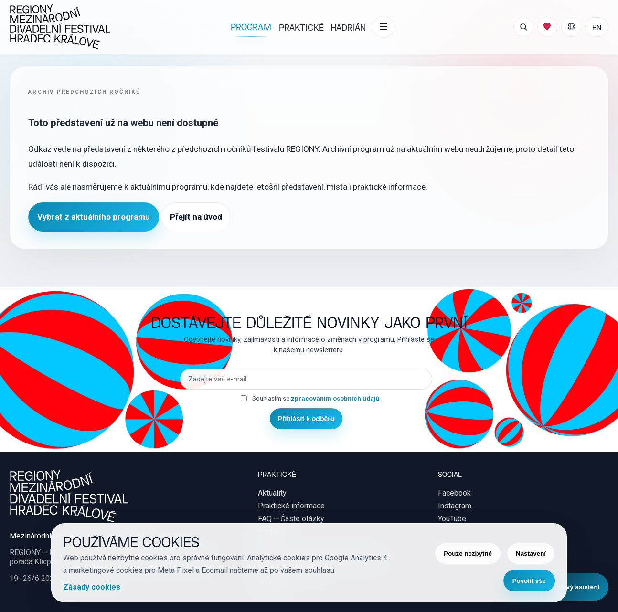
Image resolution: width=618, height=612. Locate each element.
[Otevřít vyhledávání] (523, 27)
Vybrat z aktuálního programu (93, 217)
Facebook (454, 492)
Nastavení (531, 553)
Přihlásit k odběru (306, 418)
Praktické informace (291, 505)
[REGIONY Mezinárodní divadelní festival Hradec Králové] (60, 27)
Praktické (301, 26)
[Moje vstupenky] (571, 27)
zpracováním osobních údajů (335, 398)
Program (251, 26)
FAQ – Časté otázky (291, 518)
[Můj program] (547, 27)
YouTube (452, 518)
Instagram (454, 505)
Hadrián (348, 26)
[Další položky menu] (383, 27)
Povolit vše (529, 580)
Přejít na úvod (196, 217)
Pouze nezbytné (468, 553)
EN (596, 27)
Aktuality (272, 492)
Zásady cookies (91, 586)
